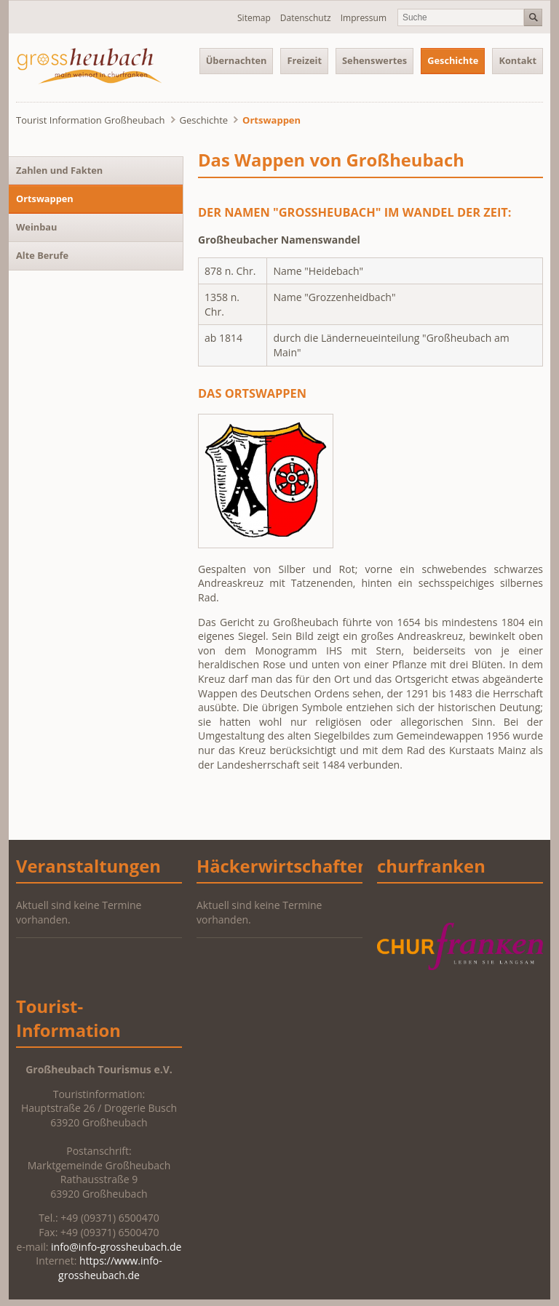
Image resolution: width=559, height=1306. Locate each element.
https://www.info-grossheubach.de (110, 1268)
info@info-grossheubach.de (116, 1247)
